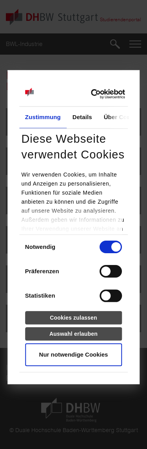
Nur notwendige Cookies (73, 354)
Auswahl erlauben (73, 334)
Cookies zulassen (73, 318)
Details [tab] (82, 117)
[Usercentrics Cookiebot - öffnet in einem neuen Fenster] (90, 94)
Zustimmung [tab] (43, 117)
